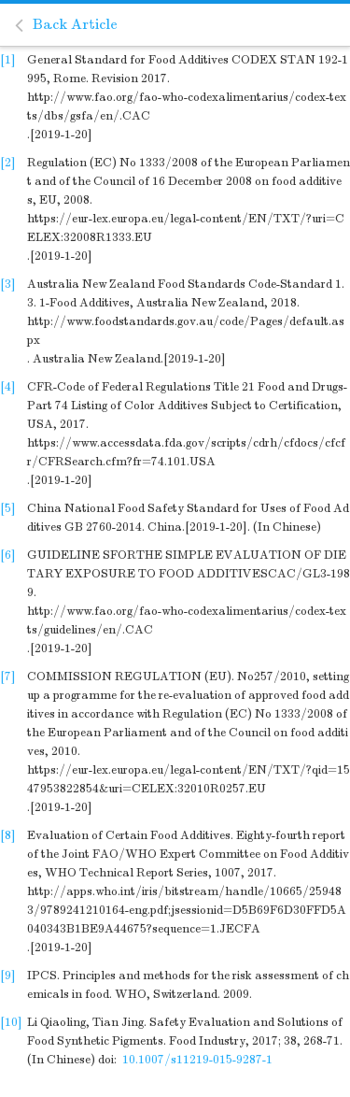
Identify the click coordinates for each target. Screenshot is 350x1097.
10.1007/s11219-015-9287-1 (197, 1059)
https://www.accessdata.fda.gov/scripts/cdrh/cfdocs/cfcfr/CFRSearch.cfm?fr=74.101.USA (186, 452)
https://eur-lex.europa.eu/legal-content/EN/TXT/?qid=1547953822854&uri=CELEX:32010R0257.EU (188, 779)
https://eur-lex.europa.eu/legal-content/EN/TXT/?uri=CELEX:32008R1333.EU (185, 228)
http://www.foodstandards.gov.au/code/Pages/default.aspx (185, 331)
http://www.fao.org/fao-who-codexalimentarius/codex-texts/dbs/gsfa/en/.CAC (186, 106)
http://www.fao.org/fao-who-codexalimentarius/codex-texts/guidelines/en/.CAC (186, 620)
